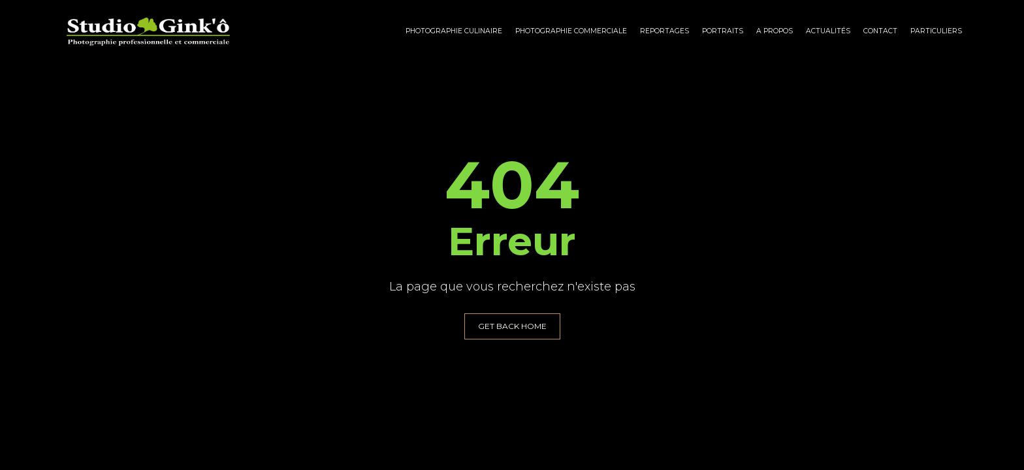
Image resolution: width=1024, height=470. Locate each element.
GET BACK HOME (512, 326)
